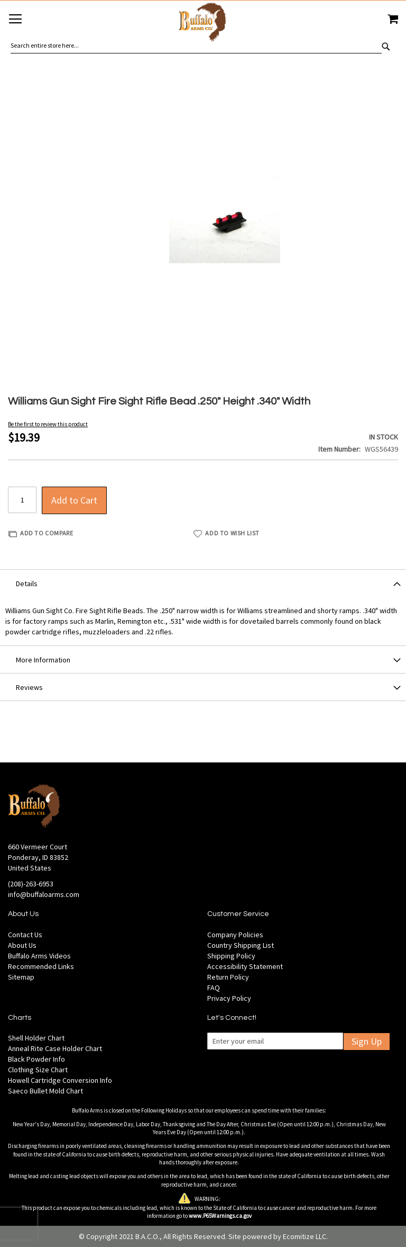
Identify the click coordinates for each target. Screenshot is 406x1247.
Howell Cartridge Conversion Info (60, 1080)
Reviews (29, 687)
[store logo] (203, 23)
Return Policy (228, 977)
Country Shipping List (240, 945)
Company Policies (235, 934)
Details (27, 583)
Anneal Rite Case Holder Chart (55, 1048)
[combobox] (196, 45)
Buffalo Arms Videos (39, 956)
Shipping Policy (231, 956)
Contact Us (25, 934)
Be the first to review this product (48, 424)
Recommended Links (41, 966)
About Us (22, 945)
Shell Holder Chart (36, 1038)
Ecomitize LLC (304, 1236)
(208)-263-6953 (30, 884)
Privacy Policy (229, 998)
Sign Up (367, 1041)
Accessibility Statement (245, 966)
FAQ (213, 987)
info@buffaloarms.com (43, 894)
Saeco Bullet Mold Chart (45, 1091)
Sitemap (21, 977)
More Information (43, 660)
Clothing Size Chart (38, 1069)
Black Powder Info (36, 1059)
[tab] (203, 583)
